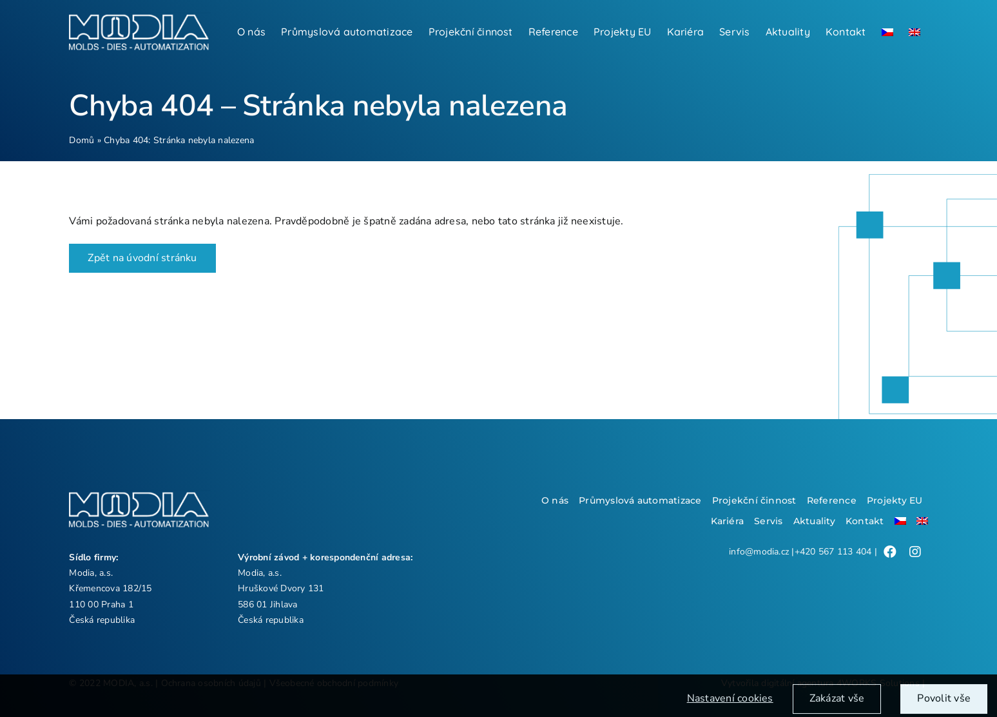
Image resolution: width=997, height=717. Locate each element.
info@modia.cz (759, 551)
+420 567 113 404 (833, 551)
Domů (81, 140)
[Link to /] (890, 551)
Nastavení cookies (730, 704)
